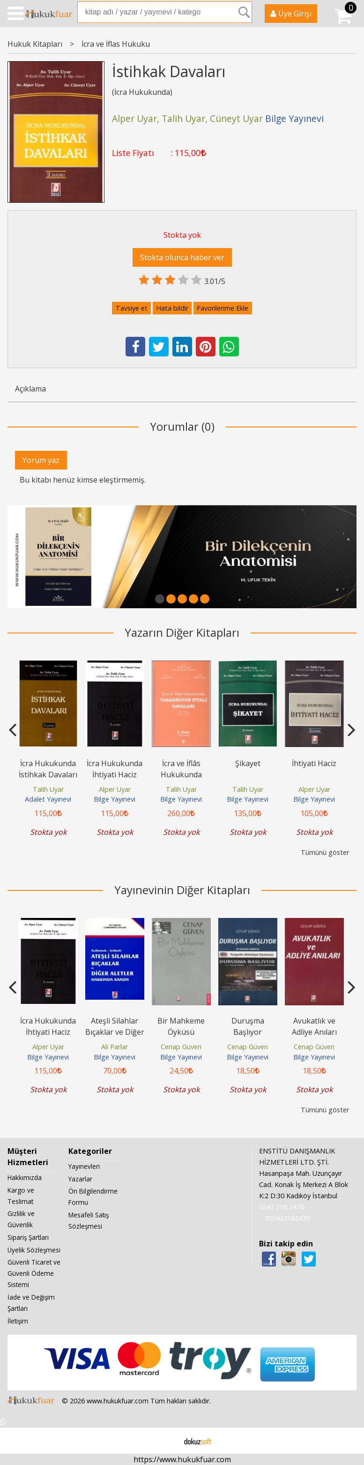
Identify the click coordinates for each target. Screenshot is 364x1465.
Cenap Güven (181, 1046)
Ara (244, 12)
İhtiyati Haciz (314, 763)
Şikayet (247, 763)
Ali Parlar (114, 1046)
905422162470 (287, 1218)
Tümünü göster (325, 852)
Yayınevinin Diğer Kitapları (182, 889)
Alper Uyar (115, 789)
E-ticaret (167, 1441)
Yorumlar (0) (182, 426)
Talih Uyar (48, 789)
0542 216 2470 (281, 1206)
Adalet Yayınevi (48, 799)
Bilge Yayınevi (114, 799)
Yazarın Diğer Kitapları (182, 632)
